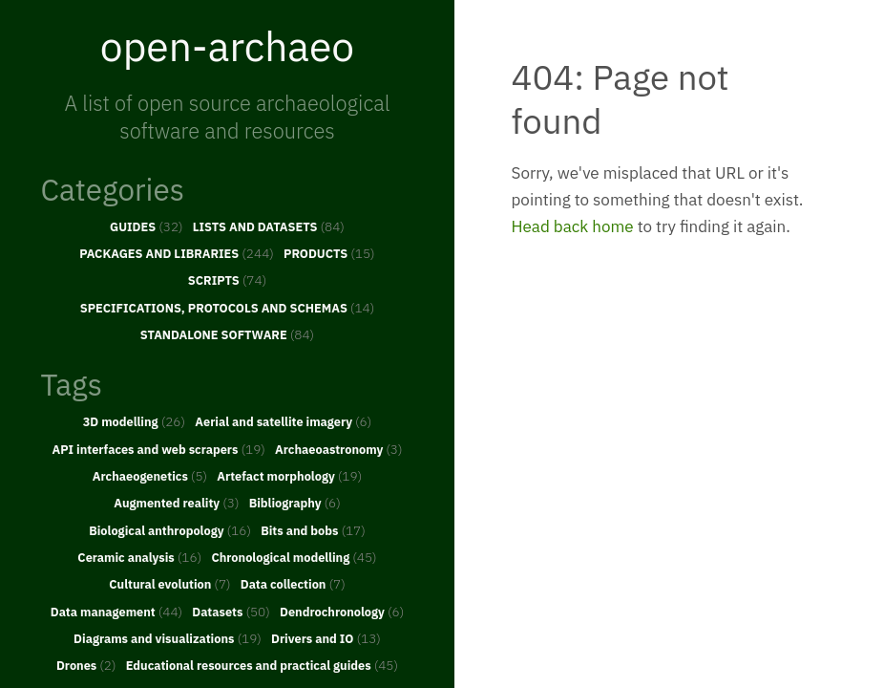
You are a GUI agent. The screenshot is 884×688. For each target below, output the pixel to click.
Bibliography (295, 502)
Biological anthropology (170, 530)
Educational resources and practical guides (262, 665)
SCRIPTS (227, 280)
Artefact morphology (289, 475)
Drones (86, 665)
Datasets (231, 611)
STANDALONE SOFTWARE (227, 334)
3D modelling (134, 421)
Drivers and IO (326, 638)
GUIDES (146, 226)
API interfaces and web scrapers (158, 449)
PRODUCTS (329, 253)
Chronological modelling (293, 557)
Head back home (573, 226)
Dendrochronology (342, 611)
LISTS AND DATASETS (269, 226)
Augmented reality (176, 502)
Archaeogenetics (150, 475)
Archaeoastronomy (339, 449)
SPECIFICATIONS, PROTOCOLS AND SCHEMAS (227, 307)
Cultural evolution (169, 583)
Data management (116, 611)
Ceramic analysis (139, 557)
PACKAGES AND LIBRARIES (176, 253)
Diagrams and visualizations (168, 638)
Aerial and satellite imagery (283, 421)
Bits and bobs (313, 530)
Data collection (293, 583)
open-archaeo (227, 46)
